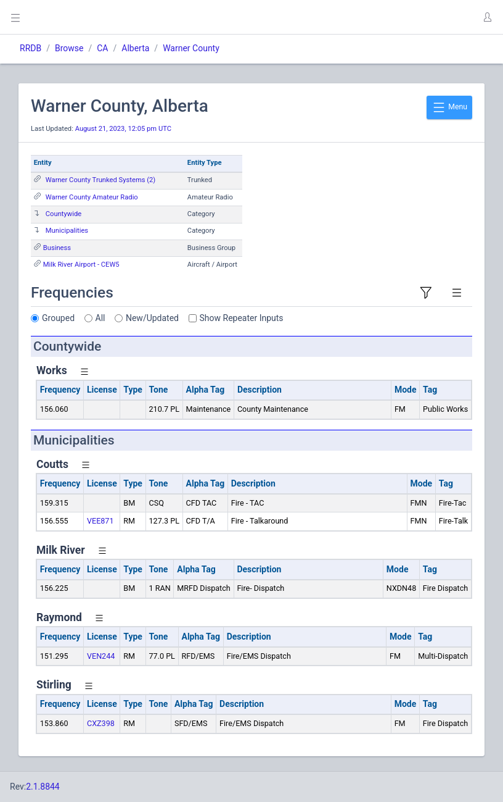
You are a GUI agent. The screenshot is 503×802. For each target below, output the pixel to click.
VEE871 (100, 520)
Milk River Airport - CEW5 (81, 265)
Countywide (63, 214)
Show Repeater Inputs (242, 318)
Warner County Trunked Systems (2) (100, 180)
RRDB (30, 48)
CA (102, 48)
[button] (487, 17)
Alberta (135, 48)
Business (57, 248)
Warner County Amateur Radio (92, 197)
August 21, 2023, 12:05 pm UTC (123, 129)
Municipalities (67, 231)
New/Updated (152, 318)
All (100, 318)
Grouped (58, 318)
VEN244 (101, 656)
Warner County (191, 48)
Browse (69, 48)
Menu (449, 107)
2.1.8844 (43, 787)
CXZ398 (101, 723)
